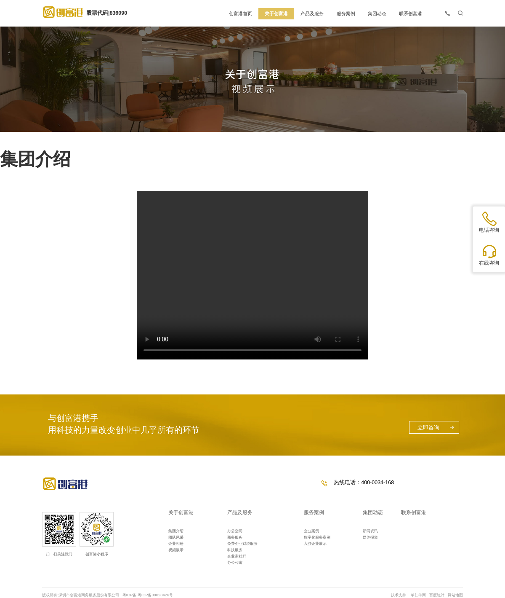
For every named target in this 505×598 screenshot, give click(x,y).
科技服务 (234, 550)
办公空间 (234, 531)
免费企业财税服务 (242, 544)
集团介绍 (175, 531)
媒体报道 (370, 537)
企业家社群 (236, 556)
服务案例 (314, 512)
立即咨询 (428, 428)
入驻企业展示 (315, 544)
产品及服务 (239, 512)
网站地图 (455, 595)
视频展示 (175, 550)
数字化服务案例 (317, 537)
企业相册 (175, 544)
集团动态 (373, 512)
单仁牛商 (418, 595)
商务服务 (234, 537)
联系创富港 (413, 512)
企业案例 (311, 531)
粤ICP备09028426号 (155, 595)
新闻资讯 (370, 531)
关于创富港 (181, 512)
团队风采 (175, 537)
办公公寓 (234, 562)
